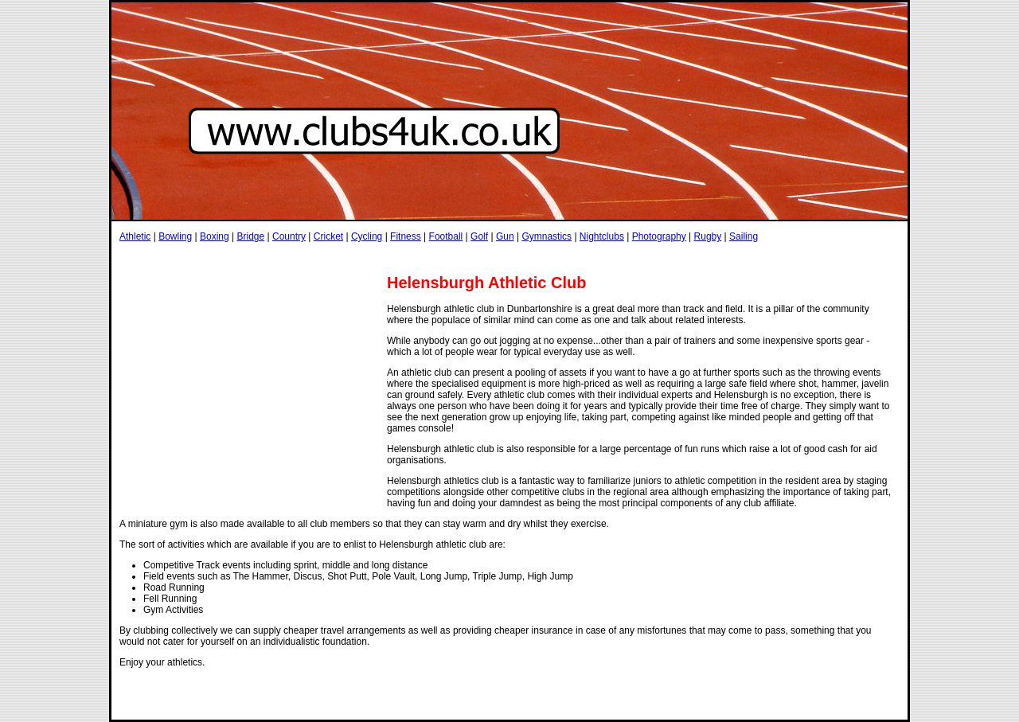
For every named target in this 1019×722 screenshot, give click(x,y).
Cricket (328, 236)
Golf (479, 236)
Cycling (366, 236)
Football (446, 236)
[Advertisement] (409, 257)
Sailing (743, 236)
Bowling (175, 236)
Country (289, 236)
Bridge (250, 236)
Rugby (708, 236)
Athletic (134, 236)
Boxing (214, 236)
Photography (659, 236)
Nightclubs (602, 236)
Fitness (405, 236)
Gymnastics (546, 236)
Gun (505, 236)
